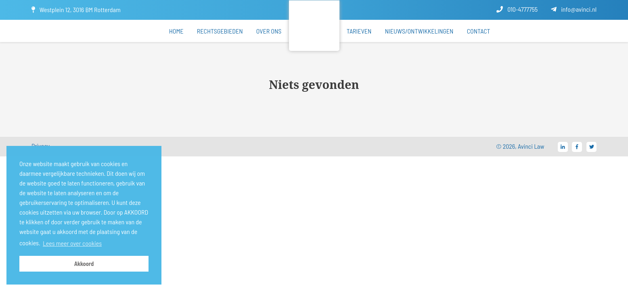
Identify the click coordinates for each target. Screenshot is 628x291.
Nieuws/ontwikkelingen (419, 31)
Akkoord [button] (84, 263)
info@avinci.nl (574, 9)
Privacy (40, 146)
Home (176, 31)
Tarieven (359, 31)
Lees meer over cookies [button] (72, 243)
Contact (478, 31)
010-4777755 (517, 9)
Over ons (269, 31)
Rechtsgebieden (220, 31)
